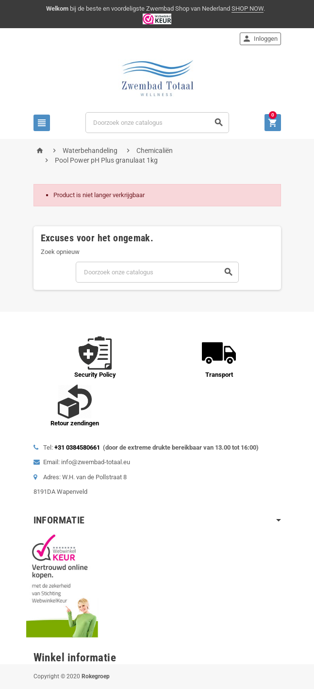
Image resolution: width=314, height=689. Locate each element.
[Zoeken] (157, 122)
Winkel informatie (74, 657)
